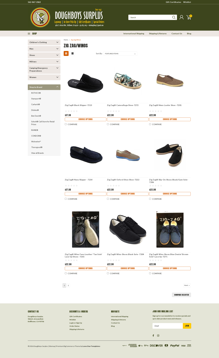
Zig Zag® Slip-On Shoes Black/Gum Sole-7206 (168, 180)
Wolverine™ (36, 141)
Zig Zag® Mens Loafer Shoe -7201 (165, 105)
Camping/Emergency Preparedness (38, 69)
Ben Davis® (36, 116)
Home (66, 40)
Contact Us (177, 33)
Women (32, 77)
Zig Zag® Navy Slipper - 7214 (78, 179)
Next (187, 284)
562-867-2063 (34, 2)
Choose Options (85, 119)
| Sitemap (51, 345)
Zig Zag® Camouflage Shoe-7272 (122, 105)
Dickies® (35, 110)
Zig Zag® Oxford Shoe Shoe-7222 (123, 179)
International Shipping (133, 33)
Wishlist (187, 2)
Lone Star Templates (91, 345)
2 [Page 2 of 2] (68, 285)
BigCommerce (69, 345)
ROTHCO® (36, 93)
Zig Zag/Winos (76, 40)
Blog (189, 33)
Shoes (32, 55)
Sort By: (99, 53)
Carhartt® (35, 104)
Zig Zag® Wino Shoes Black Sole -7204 (125, 254)
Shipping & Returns (158, 33)
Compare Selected (181, 294)
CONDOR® (36, 136)
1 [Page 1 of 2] (64, 285)
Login (71, 322)
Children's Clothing (38, 42)
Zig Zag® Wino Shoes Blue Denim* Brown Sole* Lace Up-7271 (168, 255)
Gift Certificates (173, 2)
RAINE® (34, 130)
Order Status (74, 325)
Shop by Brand (35, 87)
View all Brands (37, 153)
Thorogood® (36, 147)
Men (31, 49)
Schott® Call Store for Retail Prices (42, 122)
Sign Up (79, 322)
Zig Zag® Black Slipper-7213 (78, 105)
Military (32, 62)
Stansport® (36, 99)
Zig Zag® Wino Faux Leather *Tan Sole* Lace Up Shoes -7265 (83, 255)
